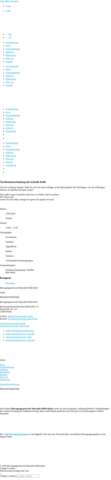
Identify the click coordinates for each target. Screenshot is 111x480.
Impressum (5, 379)
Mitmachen (11, 55)
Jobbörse (9, 52)
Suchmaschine (12, 42)
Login (8, 6)
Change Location (7, 476)
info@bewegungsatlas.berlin (20, 316)
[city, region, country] (27, 476)
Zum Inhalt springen (9, 1)
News (8, 46)
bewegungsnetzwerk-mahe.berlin (22, 319)
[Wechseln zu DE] (9, 34)
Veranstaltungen (13, 49)
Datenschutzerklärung (9, 384)
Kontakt (9, 61)
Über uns (10, 58)
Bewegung (10, 283)
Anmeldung (11, 131)
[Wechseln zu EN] (9, 37)
